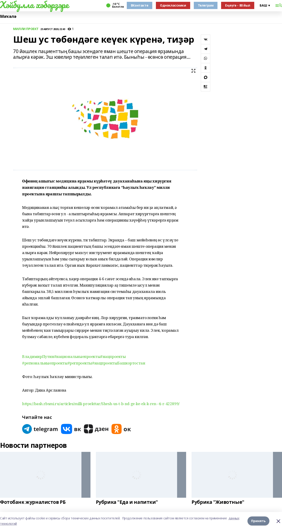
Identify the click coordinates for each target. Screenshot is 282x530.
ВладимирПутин (38, 356)
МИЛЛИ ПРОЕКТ (26, 29)
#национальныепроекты (77, 356)
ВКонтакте (139, 5)
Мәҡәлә (8, 16)
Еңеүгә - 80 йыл (237, 5)
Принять (258, 521)
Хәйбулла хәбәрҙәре (34, 4)
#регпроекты (80, 363)
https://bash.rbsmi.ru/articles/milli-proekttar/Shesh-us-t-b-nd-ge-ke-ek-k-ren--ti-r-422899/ (101, 403)
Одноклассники (173, 5)
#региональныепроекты (45, 363)
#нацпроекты (113, 356)
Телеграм (206, 5)
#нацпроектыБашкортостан (118, 363)
